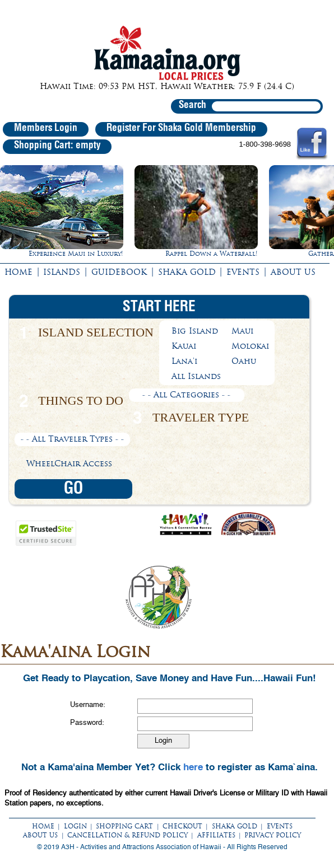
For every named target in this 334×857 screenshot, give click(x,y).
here (193, 766)
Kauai (183, 346)
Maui (242, 331)
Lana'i (184, 361)
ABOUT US (293, 272)
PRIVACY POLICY (272, 835)
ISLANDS (61, 272)
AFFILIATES (216, 835)
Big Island (194, 331)
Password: (87, 723)
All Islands (196, 376)
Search (192, 105)
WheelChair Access (69, 463)
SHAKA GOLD (187, 272)
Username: (87, 705)
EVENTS (242, 272)
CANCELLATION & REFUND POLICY (127, 835)
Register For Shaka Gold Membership (181, 128)
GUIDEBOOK (119, 272)
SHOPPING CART (124, 826)
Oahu (243, 361)
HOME (18, 272)
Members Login (45, 128)
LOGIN (75, 826)
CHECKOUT (182, 826)
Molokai (250, 346)
